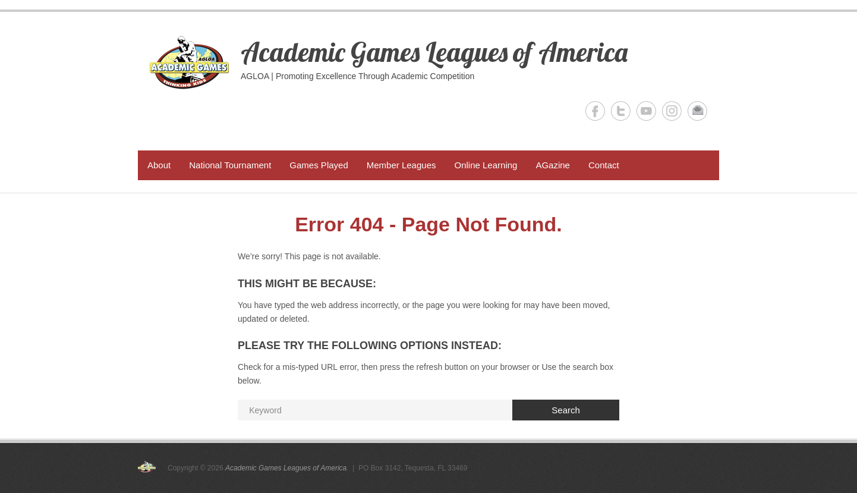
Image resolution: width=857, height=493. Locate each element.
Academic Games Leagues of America (434, 51)
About (159, 165)
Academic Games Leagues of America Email (697, 111)
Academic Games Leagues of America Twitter (621, 111)
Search (566, 410)
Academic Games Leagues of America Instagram (672, 111)
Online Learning (485, 165)
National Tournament (230, 165)
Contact (603, 165)
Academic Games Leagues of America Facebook (595, 111)
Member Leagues (401, 165)
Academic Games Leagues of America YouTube (646, 111)
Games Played (318, 165)
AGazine (552, 165)
